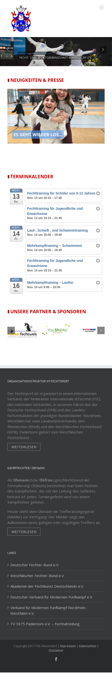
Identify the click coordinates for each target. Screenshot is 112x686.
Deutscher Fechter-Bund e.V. (34, 564)
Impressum (68, 646)
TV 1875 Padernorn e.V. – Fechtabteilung (45, 623)
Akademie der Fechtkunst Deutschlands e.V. (47, 586)
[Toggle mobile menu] (102, 7)
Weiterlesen (23, 446)
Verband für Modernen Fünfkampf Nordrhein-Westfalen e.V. (48, 610)
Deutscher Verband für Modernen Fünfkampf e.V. (51, 597)
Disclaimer (56, 650)
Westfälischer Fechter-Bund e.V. (37, 575)
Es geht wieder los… (38, 134)
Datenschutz (87, 646)
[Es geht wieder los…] (56, 119)
